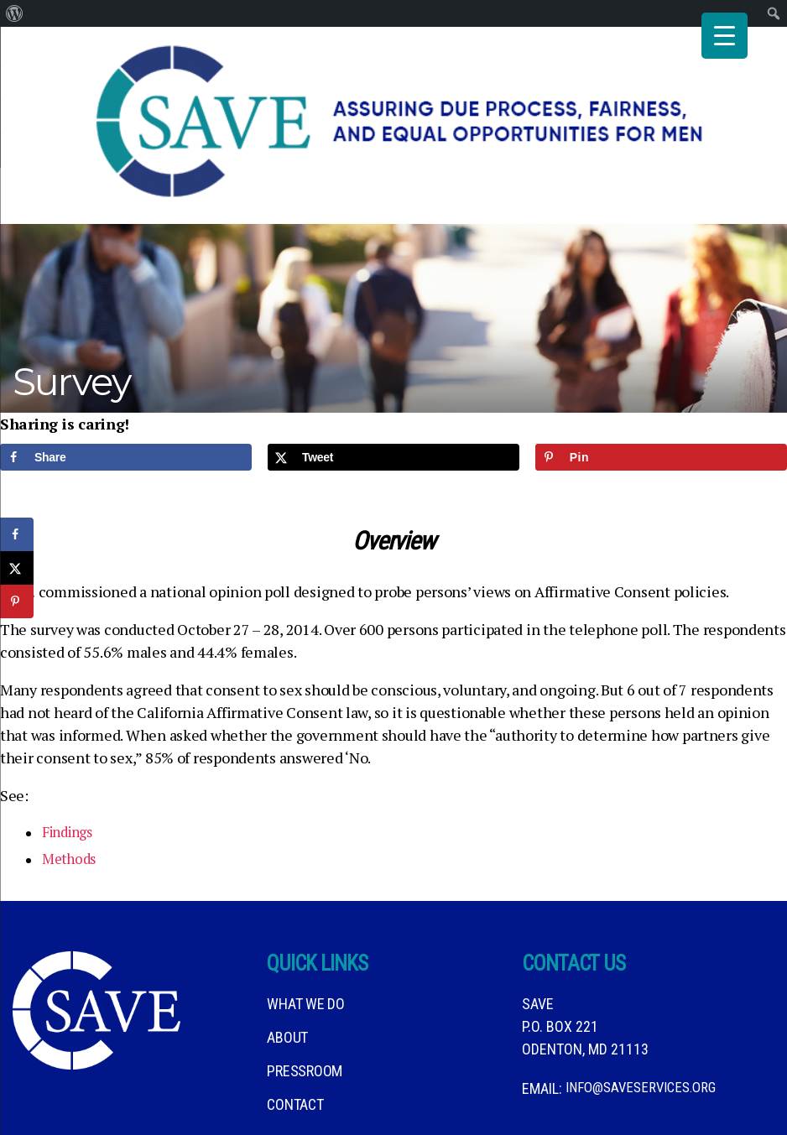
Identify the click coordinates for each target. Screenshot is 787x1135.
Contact (295, 1045)
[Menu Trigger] (724, 36)
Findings (71, 773)
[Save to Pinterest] (661, 397)
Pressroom (304, 1011)
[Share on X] (393, 397)
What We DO (305, 944)
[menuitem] (14, 13)
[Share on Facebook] (126, 397)
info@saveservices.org (645, 1029)
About (287, 978)
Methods (71, 800)
